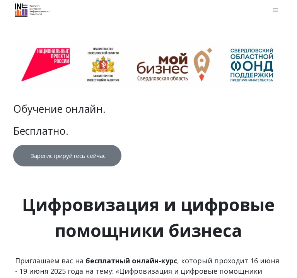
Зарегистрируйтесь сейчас (67, 155)
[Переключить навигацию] (275, 10)
